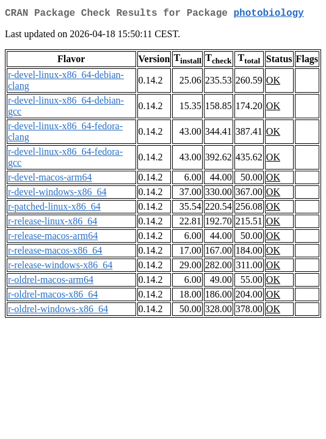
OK (273, 82)
